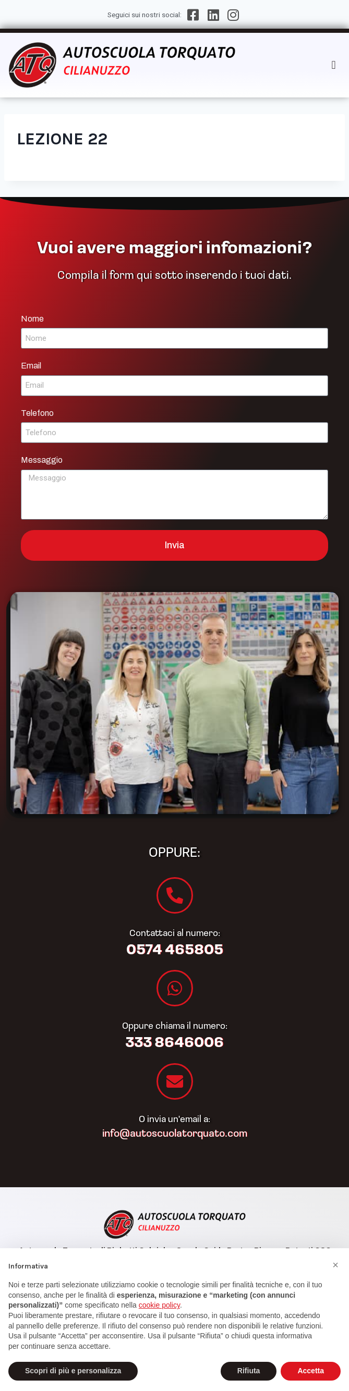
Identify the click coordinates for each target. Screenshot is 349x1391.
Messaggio (42, 460)
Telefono (37, 413)
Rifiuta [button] (248, 1371)
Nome (32, 318)
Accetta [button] (310, 1371)
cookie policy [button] (159, 1305)
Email (31, 365)
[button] (334, 64)
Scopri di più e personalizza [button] (73, 1371)
